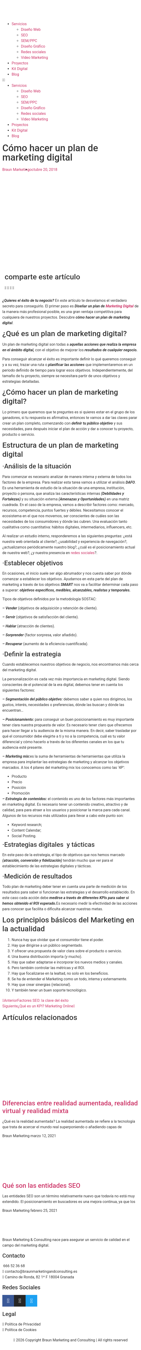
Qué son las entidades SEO (41, 1185)
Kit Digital (19, 69)
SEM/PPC (29, 41)
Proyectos (20, 63)
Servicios (19, 24)
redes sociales (82, 553)
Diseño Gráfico (33, 46)
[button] (70, 80)
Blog (15, 74)
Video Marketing (34, 57)
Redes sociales (33, 52)
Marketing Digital (120, 306)
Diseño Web (30, 29)
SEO (24, 35)
